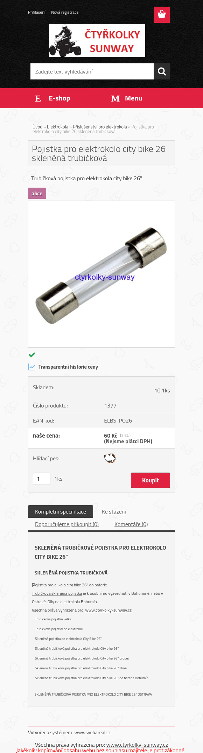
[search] (162, 71)
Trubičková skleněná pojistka (57, 593)
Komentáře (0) (131, 524)
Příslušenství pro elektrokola (100, 126)
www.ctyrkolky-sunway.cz (108, 610)
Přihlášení (36, 12)
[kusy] (41, 479)
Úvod (37, 126)
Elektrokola (57, 126)
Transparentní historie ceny (63, 367)
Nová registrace (64, 12)
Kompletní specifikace (60, 511)
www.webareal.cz (93, 732)
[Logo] (97, 40)
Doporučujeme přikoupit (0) (67, 524)
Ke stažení (114, 511)
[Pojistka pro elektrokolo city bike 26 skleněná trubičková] (101, 204)
